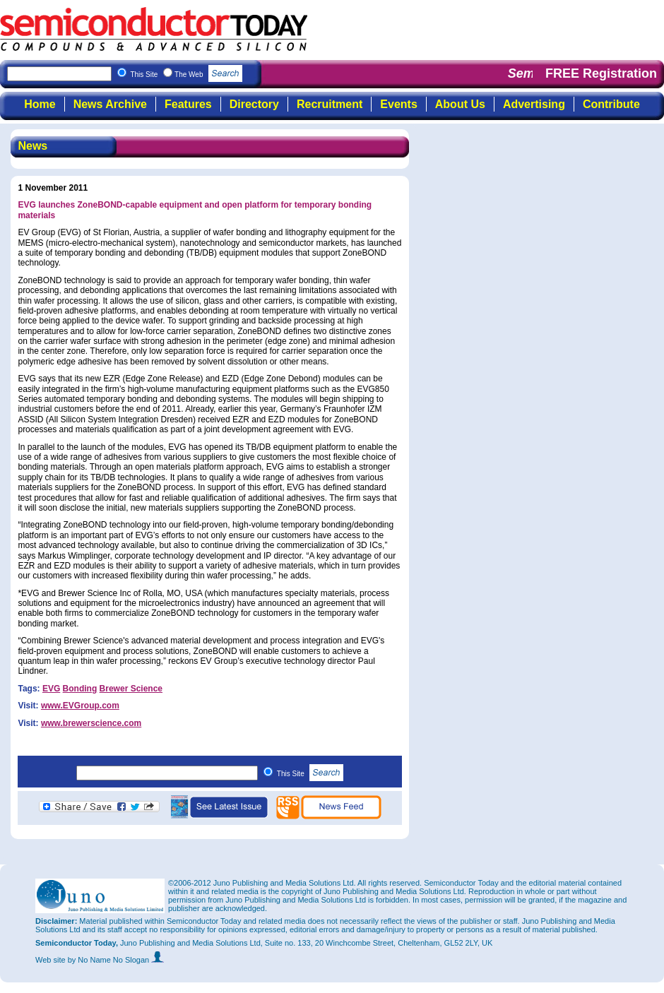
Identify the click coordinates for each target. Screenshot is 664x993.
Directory (254, 104)
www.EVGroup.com (80, 705)
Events (398, 104)
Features (188, 104)
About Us (460, 104)
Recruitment (329, 104)
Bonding (80, 689)
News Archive (110, 104)
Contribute (611, 104)
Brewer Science (131, 689)
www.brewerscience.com (91, 723)
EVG (51, 689)
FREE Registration (601, 73)
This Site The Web (186, 74)
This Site (310, 774)
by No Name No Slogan (116, 960)
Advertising (534, 104)
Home (39, 104)
